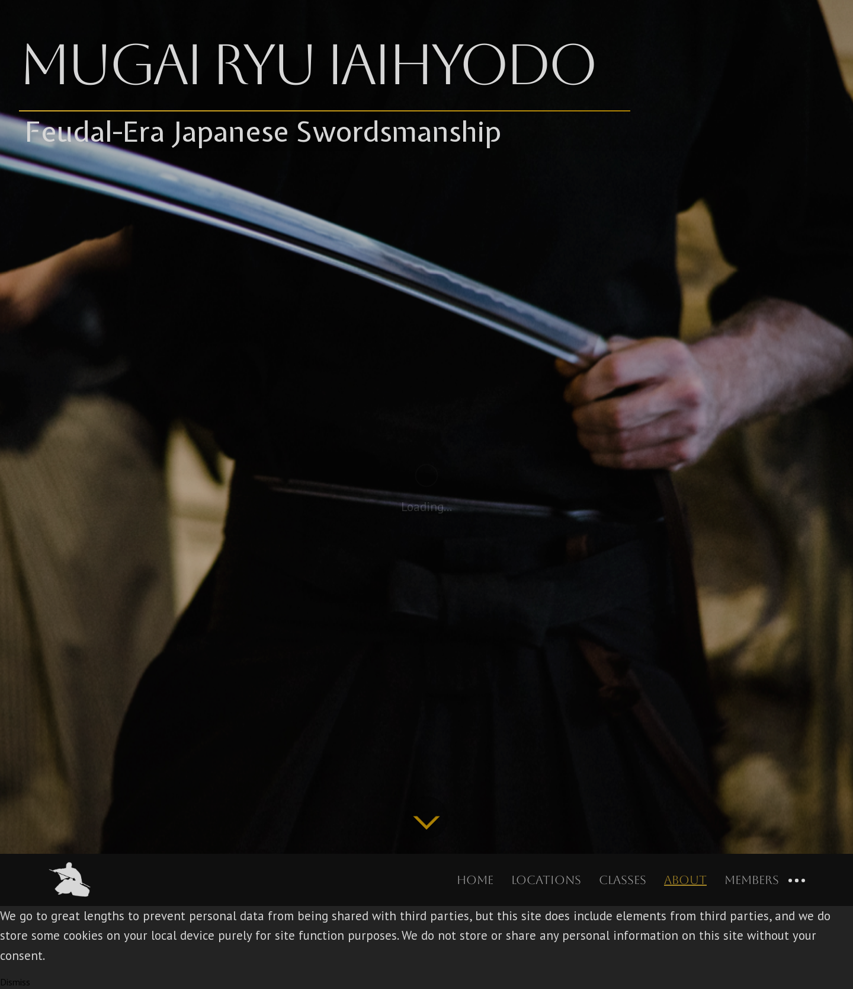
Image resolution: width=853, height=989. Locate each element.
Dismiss (15, 982)
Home (475, 880)
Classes (622, 880)
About (685, 880)
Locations (546, 880)
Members (751, 880)
